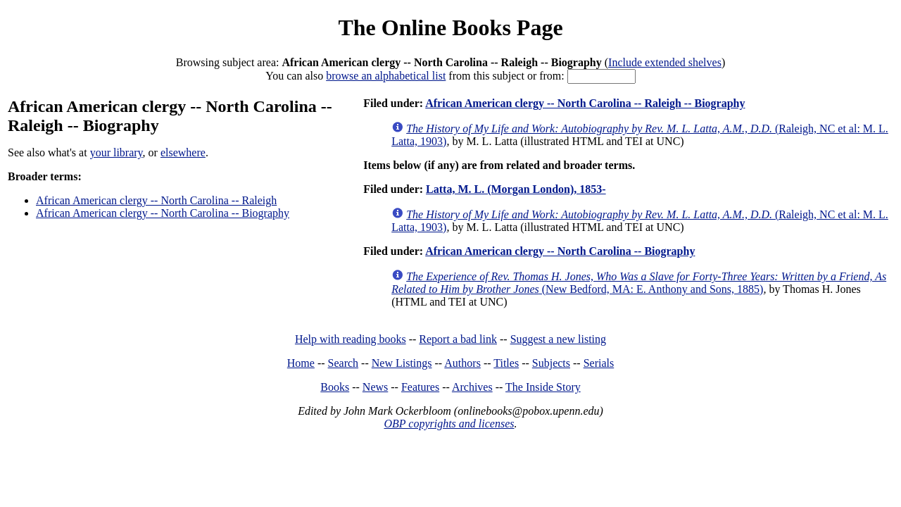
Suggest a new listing (558, 339)
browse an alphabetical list (386, 76)
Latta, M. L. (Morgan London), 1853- (516, 189)
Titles (506, 363)
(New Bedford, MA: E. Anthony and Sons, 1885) (638, 282)
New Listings (402, 363)
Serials (599, 363)
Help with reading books (350, 339)
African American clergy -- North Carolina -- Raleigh (156, 200)
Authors (462, 363)
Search (343, 363)
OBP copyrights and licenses (449, 424)
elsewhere (183, 152)
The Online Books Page (450, 27)
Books (334, 387)
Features (420, 387)
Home (301, 363)
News (375, 387)
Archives (472, 387)
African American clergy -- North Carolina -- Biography (162, 213)
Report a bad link (458, 339)
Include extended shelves (665, 62)
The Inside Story (543, 387)
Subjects (551, 363)
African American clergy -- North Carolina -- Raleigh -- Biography (585, 103)
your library (116, 152)
